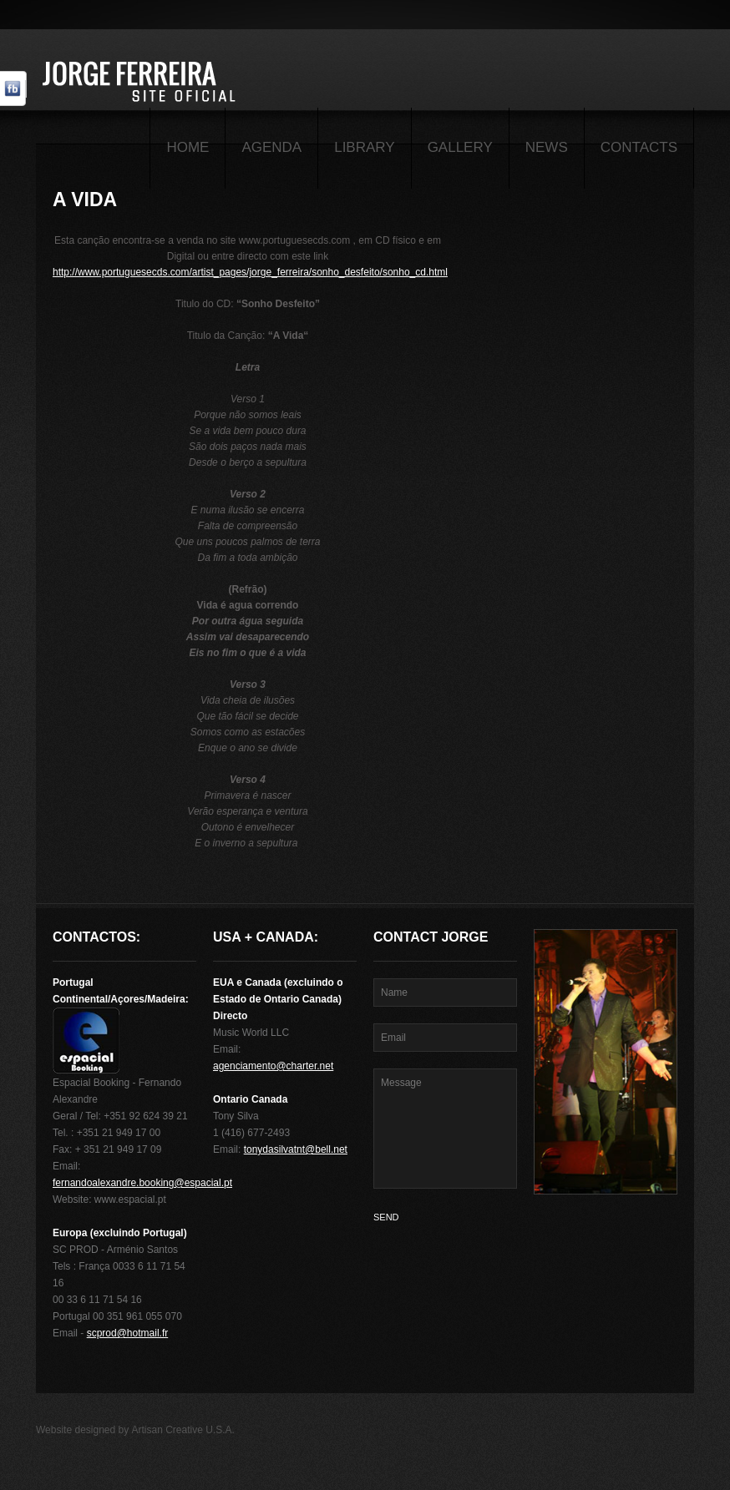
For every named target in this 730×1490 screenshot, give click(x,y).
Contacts (639, 147)
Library (364, 147)
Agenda (271, 147)
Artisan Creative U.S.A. (183, 1430)
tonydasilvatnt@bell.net (295, 1149)
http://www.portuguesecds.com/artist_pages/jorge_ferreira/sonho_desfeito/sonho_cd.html (250, 272)
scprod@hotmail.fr (128, 1333)
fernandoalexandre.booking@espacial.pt (142, 1183)
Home (187, 147)
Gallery (460, 147)
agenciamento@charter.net (273, 1066)
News (546, 147)
